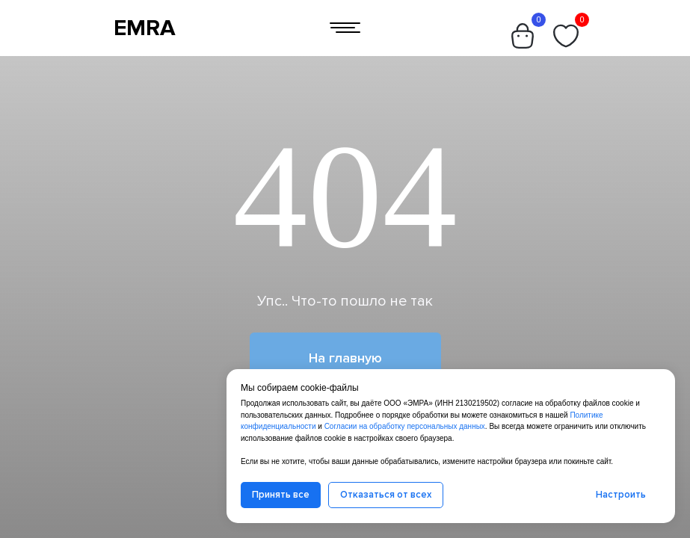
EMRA (145, 28)
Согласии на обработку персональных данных (404, 426)
